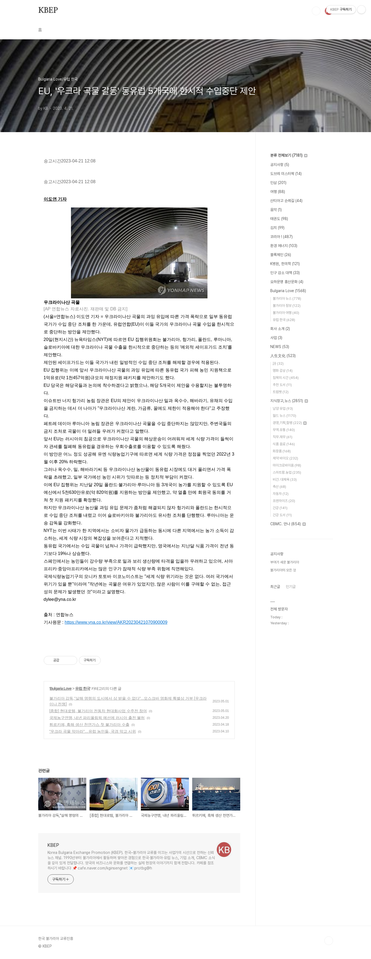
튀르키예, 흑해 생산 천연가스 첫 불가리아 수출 (89, 724)
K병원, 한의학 (285, 264)
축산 (279, 487)
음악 (276, 209)
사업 (276, 337)
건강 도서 (282, 515)
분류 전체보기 (288, 155)
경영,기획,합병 (290, 423)
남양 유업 (283, 408)
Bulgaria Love (61, 688)
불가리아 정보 (287, 306)
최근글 (275, 586)
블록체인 (280, 255)
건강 (280, 508)
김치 (277, 227)
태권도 (279, 218)
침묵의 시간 (286, 378)
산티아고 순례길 (286, 200)
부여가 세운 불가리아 (284, 562)
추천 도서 (282, 385)
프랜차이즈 (284, 501)
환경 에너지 (283, 246)
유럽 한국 (82, 688)
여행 (277, 191)
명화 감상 (283, 371)
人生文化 (283, 356)
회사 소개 (280, 328)
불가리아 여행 (286, 313)
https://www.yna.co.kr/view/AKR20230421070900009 (116, 622)
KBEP (48, 10)
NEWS (279, 347)
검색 (316, 11)
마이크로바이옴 (287, 465)
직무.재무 (282, 437)
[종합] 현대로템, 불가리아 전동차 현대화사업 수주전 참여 (98, 711)
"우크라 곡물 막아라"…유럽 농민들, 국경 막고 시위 (92, 731)
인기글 (291, 586)
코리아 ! (281, 236)
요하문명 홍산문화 (286, 282)
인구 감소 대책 (285, 273)
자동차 (281, 494)
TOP (328, 940)
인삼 (278, 182)
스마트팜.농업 (287, 472)
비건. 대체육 (285, 479)
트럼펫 (281, 392)
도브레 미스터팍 (286, 173)
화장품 (282, 451)
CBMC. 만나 (288, 524)
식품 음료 (284, 444)
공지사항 (279, 164)
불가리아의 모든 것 (283, 570)
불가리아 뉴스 (287, 298)
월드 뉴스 (284, 416)
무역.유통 (284, 430)
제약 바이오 (285, 458)
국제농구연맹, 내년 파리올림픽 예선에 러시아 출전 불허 (97, 717)
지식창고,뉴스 (289, 401)
